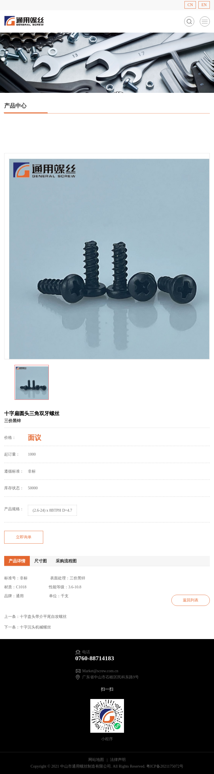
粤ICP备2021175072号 (164, 766)
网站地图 (96, 760)
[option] (107, 272)
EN (204, 5)
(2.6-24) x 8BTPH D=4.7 (52, 526)
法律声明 (118, 760)
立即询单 (23, 553)
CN (190, 5)
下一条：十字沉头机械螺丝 (27, 627)
